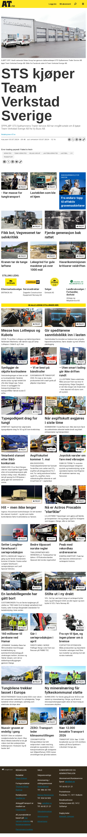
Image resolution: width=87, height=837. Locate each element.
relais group (34, 153)
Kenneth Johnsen (66, 816)
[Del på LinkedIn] (76, 139)
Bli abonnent (65, 4)
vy (71, 153)
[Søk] (75, 4)
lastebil (64, 153)
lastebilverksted (50, 153)
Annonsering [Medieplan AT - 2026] (42, 816)
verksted (7, 153)
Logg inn (52, 4)
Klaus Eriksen (21, 778)
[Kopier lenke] (84, 139)
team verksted (20, 153)
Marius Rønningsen (45, 795)
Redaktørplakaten (23, 824)
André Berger (43, 786)
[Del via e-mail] (80, 139)
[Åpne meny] (83, 4)
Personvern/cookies (24, 829)
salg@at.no (47, 803)
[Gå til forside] (8, 4)
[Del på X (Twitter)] (73, 139)
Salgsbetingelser (44, 811)
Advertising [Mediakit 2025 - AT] (42, 821)
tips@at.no (20, 798)
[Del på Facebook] (69, 139)
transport (8, 157)
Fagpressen (21, 810)
